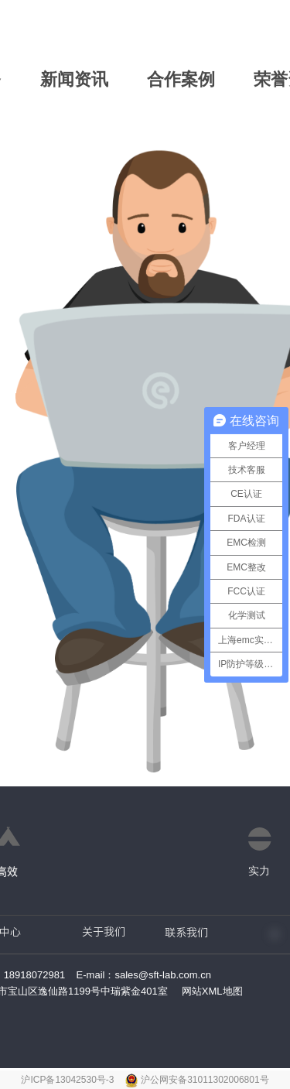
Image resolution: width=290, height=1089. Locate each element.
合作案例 (181, 79)
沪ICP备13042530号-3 (68, 1079)
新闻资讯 (74, 79)
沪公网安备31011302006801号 (204, 1079)
